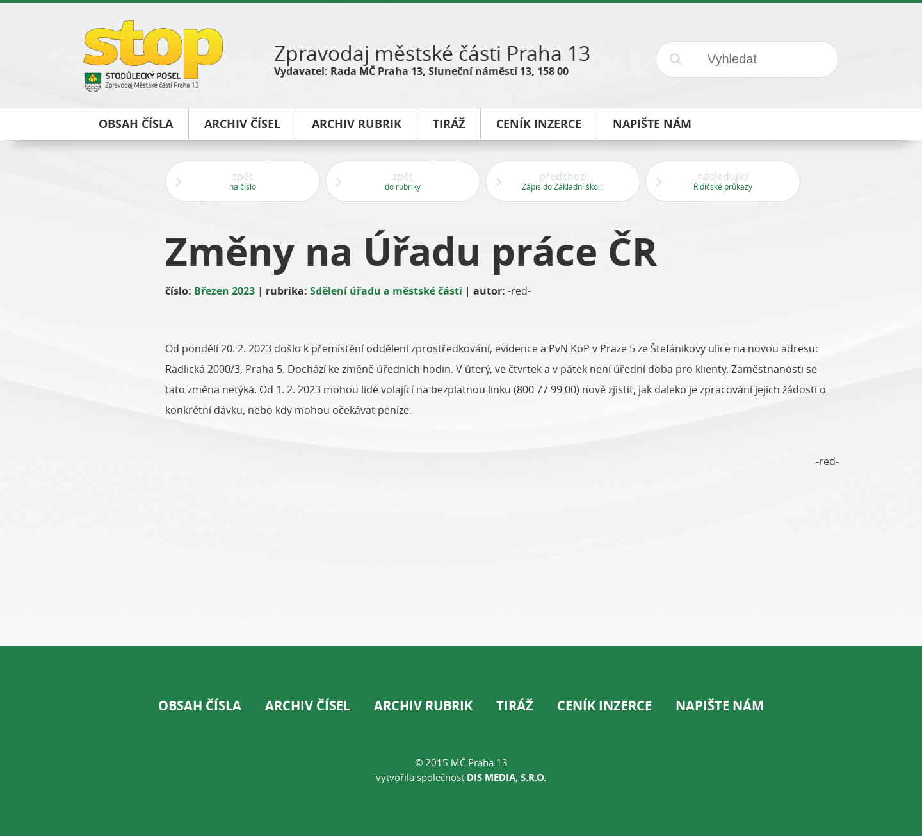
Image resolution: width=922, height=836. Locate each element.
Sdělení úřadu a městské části (386, 291)
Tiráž (514, 705)
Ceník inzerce (604, 705)
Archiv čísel (307, 705)
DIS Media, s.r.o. (506, 777)
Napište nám (719, 705)
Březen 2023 (224, 291)
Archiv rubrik (423, 705)
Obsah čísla (199, 705)
